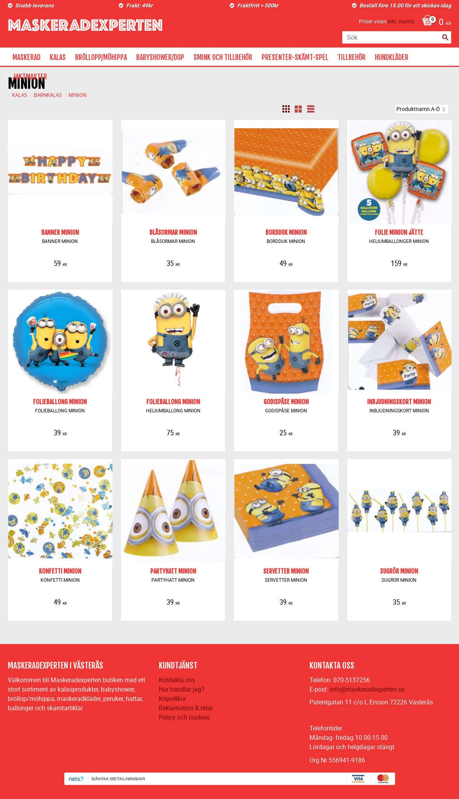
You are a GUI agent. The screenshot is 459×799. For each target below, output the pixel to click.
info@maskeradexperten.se (367, 689)
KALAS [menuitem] (58, 57)
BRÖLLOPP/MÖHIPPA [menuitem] (101, 57)
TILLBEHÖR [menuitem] (352, 57)
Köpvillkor (172, 698)
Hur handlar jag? (181, 689)
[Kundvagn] (434, 22)
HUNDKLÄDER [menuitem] (391, 57)
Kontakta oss (177, 680)
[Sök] (445, 37)
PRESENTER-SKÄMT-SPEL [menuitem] (295, 57)
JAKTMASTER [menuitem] (29, 76)
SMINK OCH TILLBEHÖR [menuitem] (222, 57)
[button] (286, 109)
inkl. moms (401, 21)
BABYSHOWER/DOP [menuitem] (160, 57)
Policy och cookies (184, 717)
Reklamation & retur (186, 708)
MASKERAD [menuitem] (26, 57)
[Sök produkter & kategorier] (396, 37)
